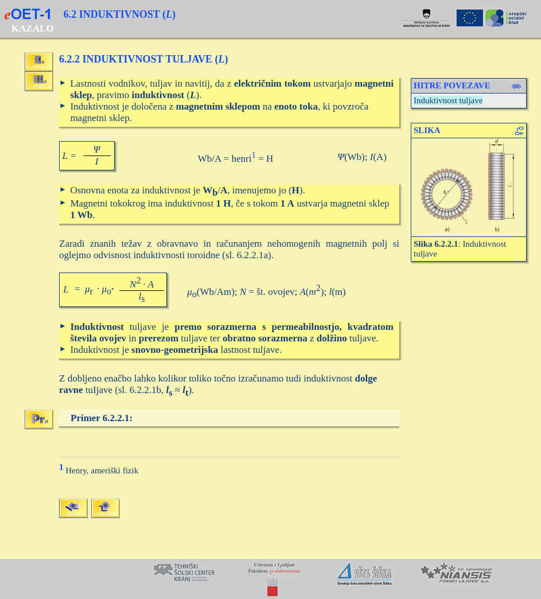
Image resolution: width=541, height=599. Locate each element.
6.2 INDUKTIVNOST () (120, 14)
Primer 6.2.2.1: (102, 418)
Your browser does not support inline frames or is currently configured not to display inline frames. (270, 579)
